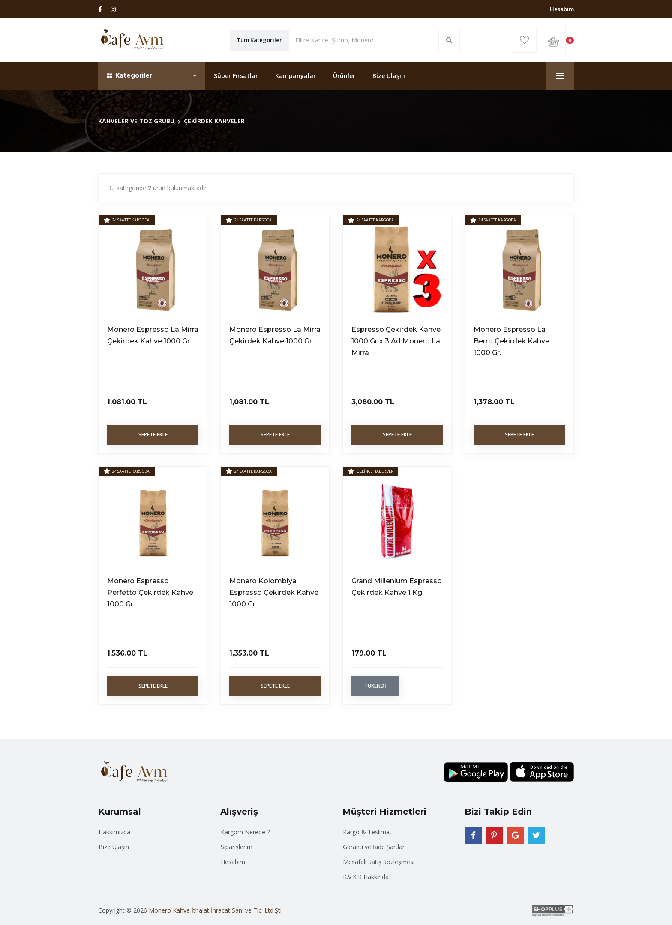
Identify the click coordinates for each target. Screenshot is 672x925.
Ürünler (344, 76)
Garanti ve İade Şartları (374, 847)
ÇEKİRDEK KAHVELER (214, 121)
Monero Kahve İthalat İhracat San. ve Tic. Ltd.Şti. (216, 910)
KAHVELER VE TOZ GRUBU (136, 121)
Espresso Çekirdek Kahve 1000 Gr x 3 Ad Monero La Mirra (396, 341)
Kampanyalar (295, 76)
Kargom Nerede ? (245, 832)
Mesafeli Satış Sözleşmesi (378, 862)
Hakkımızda (114, 832)
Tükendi (375, 685)
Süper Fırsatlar (236, 76)
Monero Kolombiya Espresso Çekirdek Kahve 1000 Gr (273, 592)
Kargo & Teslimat (367, 832)
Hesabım (562, 9)
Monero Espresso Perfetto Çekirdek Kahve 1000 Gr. (150, 592)
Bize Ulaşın (388, 76)
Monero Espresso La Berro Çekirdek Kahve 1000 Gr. (511, 341)
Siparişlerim (236, 847)
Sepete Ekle (153, 434)
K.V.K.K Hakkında (366, 877)
